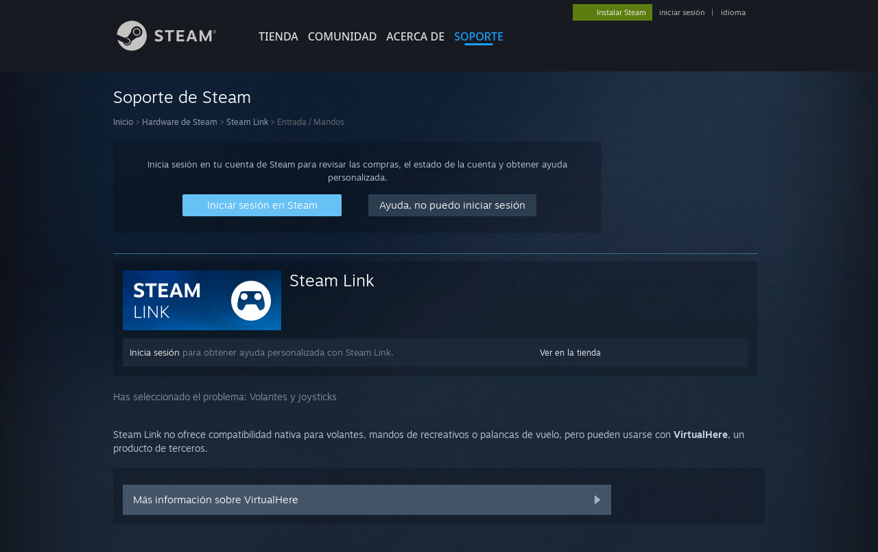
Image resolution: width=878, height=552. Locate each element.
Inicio (123, 122)
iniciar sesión (681, 12)
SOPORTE (478, 36)
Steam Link (247, 122)
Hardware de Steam (179, 122)
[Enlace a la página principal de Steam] (177, 47)
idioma (733, 12)
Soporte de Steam (182, 97)
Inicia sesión (155, 352)
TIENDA (278, 36)
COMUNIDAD (342, 36)
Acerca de (415, 36)
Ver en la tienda (570, 352)
